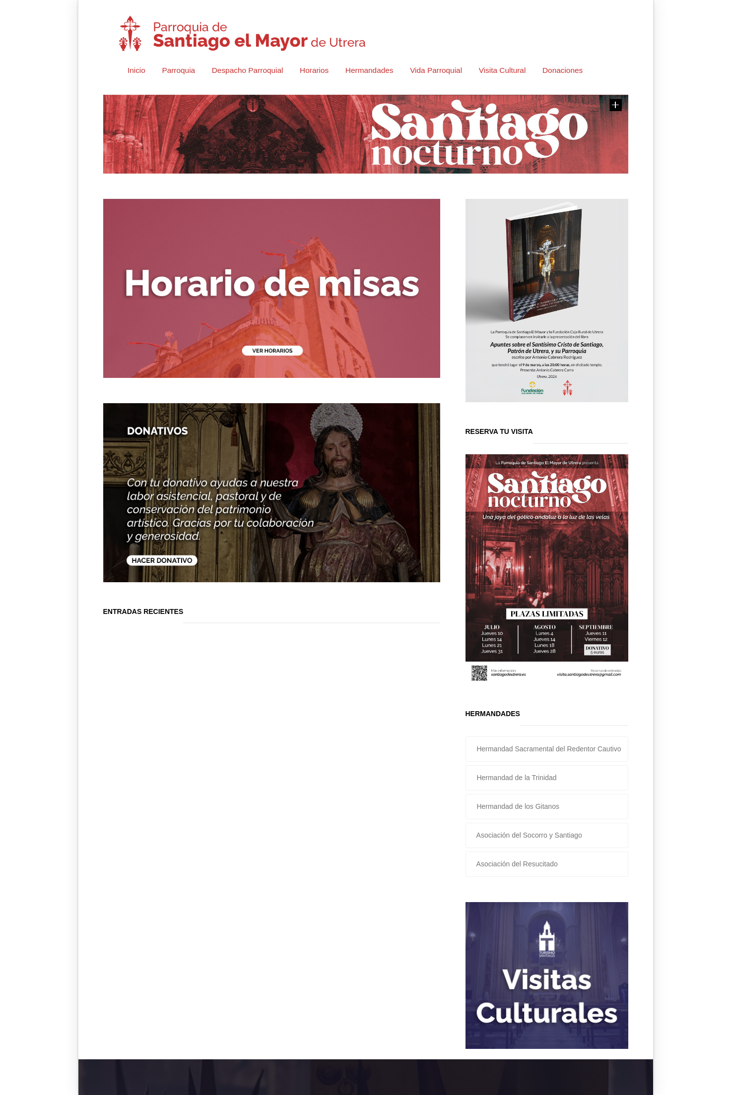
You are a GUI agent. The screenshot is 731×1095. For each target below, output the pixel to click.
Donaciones (562, 70)
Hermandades (369, 70)
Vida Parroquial (436, 70)
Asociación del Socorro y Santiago (528, 835)
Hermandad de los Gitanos (517, 806)
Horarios (314, 70)
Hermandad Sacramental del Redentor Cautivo (548, 749)
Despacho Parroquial (247, 70)
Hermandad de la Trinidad (516, 778)
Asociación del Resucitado (516, 864)
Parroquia (178, 70)
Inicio (136, 70)
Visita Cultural (502, 70)
